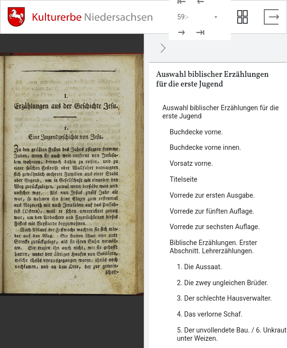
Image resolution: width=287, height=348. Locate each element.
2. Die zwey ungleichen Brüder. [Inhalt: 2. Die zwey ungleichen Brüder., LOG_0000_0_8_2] (223, 283)
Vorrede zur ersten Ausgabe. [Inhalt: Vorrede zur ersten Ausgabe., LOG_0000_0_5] (212, 195)
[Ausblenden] (163, 48)
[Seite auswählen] (198, 17)
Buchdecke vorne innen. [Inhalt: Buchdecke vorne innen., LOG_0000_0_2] (206, 147)
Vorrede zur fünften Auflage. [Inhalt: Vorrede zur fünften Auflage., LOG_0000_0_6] (212, 211)
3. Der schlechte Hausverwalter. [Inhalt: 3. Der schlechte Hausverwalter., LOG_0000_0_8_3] (224, 298)
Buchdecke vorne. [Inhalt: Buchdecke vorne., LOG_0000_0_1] (196, 132)
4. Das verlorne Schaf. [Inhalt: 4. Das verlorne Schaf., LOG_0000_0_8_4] (210, 314)
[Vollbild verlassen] (271, 17)
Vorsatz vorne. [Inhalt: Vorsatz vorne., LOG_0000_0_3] (191, 163)
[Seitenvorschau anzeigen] (242, 17)
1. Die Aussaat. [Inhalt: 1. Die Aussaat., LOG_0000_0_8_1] (199, 267)
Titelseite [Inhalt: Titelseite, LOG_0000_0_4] (183, 179)
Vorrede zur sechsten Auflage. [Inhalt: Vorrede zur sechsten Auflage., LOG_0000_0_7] (215, 227)
